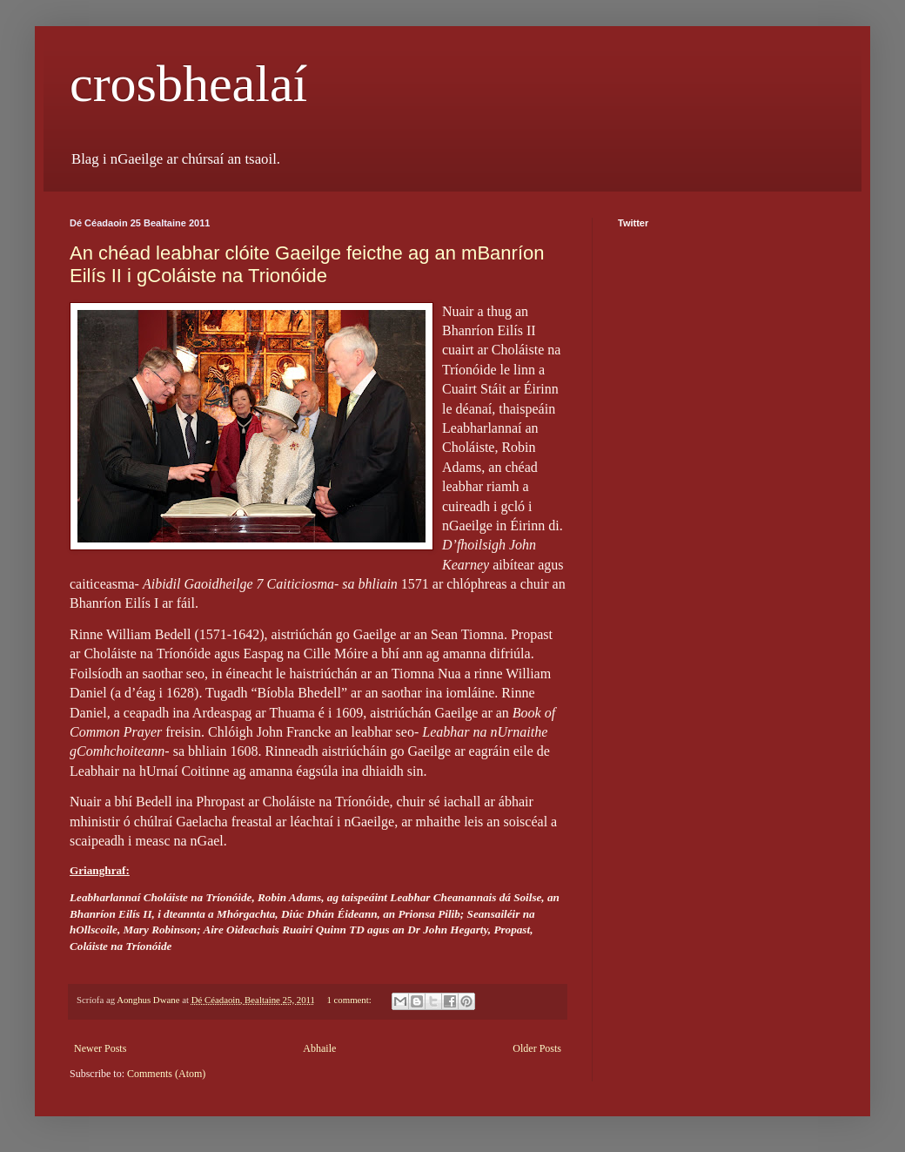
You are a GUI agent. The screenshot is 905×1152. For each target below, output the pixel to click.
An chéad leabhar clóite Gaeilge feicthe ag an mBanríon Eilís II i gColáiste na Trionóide (307, 264)
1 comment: (349, 999)
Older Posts (537, 1048)
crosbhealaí (188, 83)
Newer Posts (100, 1048)
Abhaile (319, 1048)
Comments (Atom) (166, 1074)
